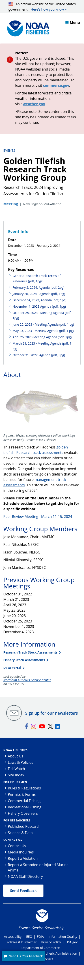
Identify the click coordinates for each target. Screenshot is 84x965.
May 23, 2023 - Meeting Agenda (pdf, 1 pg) (43, 331)
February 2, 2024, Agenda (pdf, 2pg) (38, 287)
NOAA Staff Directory (25, 876)
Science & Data (20, 832)
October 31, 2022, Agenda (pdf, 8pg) (39, 355)
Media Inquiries (21, 852)
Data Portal (12, 667)
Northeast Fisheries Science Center (27, 680)
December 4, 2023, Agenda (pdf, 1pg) (39, 300)
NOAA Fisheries (15, 750)
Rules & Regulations (24, 788)
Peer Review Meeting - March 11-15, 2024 (37, 516)
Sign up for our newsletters (51, 713)
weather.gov (34, 103)
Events (9, 150)
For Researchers (16, 820)
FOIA (40, 936)
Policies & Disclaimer (21, 942)
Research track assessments (39, 452)
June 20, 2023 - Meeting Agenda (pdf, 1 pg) (43, 324)
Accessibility (13, 936)
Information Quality (63, 936)
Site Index (16, 775)
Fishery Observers (23, 813)
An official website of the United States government (42, 7)
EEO (29, 936)
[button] (23, 956)
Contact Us (12, 840)
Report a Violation (23, 858)
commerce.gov (56, 85)
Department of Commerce (40, 948)
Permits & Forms (22, 794)
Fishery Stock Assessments (24, 660)
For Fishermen (15, 782)
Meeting (10, 203)
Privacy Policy (51, 942)
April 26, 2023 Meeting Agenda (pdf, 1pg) (42, 337)
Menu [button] (72, 22)
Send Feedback (23, 890)
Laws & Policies (20, 762)
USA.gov (72, 942)
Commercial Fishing (24, 800)
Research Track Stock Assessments (30, 652)
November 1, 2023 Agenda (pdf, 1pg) (39, 306)
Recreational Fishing (24, 807)
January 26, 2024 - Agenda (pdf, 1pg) (39, 294)
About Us (15, 756)
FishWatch (16, 768)
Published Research (24, 826)
